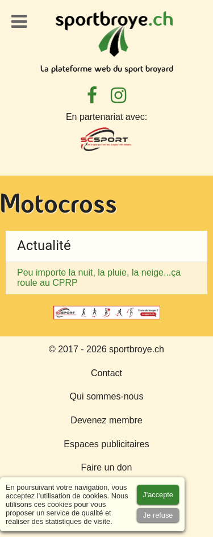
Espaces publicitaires (106, 444)
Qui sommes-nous (107, 396)
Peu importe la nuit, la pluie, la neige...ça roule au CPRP (99, 278)
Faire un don (106, 467)
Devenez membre (106, 420)
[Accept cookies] (158, 495)
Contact (106, 373)
